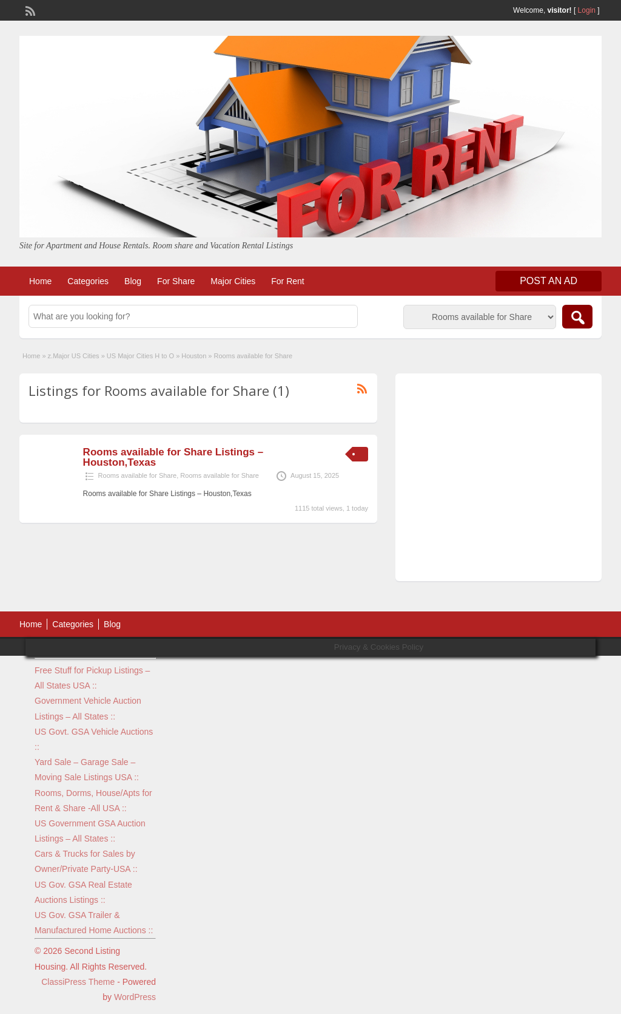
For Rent (287, 281)
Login (587, 10)
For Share (176, 281)
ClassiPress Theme (78, 982)
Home (40, 281)
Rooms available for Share (137, 475)
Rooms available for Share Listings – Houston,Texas (173, 457)
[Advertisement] (498, 480)
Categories (88, 281)
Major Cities (232, 281)
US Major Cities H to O (140, 355)
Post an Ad (548, 281)
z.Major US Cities (73, 355)
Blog (132, 281)
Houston (193, 355)
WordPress (135, 997)
